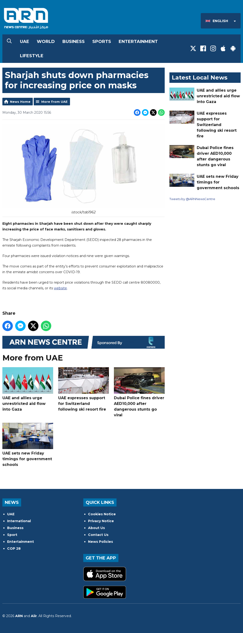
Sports (101, 41)
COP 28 (14, 548)
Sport (12, 535)
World (46, 41)
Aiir (34, 616)
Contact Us (98, 535)
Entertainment (138, 41)
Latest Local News (199, 77)
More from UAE (54, 101)
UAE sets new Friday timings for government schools (27, 444)
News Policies (100, 541)
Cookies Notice (102, 514)
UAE (24, 41)
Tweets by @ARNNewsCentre (192, 199)
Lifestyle (31, 55)
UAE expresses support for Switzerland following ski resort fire (83, 389)
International (19, 521)
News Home (20, 101)
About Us (96, 528)
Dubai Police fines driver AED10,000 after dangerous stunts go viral (139, 392)
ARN (19, 616)
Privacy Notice (101, 521)
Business (73, 41)
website (60, 288)
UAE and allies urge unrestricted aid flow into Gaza (27, 389)
